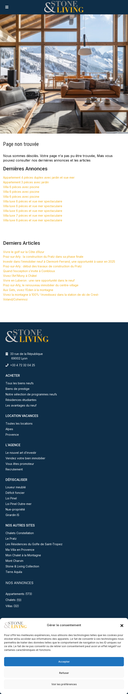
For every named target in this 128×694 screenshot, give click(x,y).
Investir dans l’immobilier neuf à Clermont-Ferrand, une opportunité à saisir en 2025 (59, 261)
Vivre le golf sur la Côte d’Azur (23, 252)
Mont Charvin (14, 560)
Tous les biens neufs (20, 383)
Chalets (11, 600)
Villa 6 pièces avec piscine (21, 187)
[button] (122, 625)
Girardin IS (12, 515)
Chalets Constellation (20, 533)
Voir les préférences (64, 684)
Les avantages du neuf (21, 405)
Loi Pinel (11, 498)
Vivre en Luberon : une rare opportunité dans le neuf (39, 280)
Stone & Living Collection (22, 566)
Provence (12, 434)
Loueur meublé (16, 487)
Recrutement (14, 469)
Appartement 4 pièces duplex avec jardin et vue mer (39, 177)
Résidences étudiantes (21, 400)
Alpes (9, 429)
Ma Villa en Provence (20, 549)
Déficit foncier (15, 492)
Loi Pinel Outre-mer (19, 504)
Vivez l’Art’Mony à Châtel (20, 275)
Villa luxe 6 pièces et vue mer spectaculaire (32, 201)
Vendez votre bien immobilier (25, 458)
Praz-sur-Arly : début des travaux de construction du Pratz (42, 266)
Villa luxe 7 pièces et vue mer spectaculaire (32, 215)
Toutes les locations (19, 423)
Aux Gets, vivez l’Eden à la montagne (28, 290)
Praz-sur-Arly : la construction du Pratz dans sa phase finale (43, 256)
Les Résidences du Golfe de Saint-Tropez (34, 544)
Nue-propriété (15, 509)
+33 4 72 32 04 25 (22, 365)
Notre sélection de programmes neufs (31, 394)
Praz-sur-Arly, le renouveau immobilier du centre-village (40, 285)
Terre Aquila (14, 572)
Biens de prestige (17, 388)
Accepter (64, 661)
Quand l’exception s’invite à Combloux (29, 271)
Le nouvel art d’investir (21, 452)
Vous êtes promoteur (20, 463)
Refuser (64, 672)
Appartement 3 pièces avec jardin (26, 182)
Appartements (15, 594)
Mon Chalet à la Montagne (23, 555)
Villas (9, 606)
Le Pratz (11, 538)
